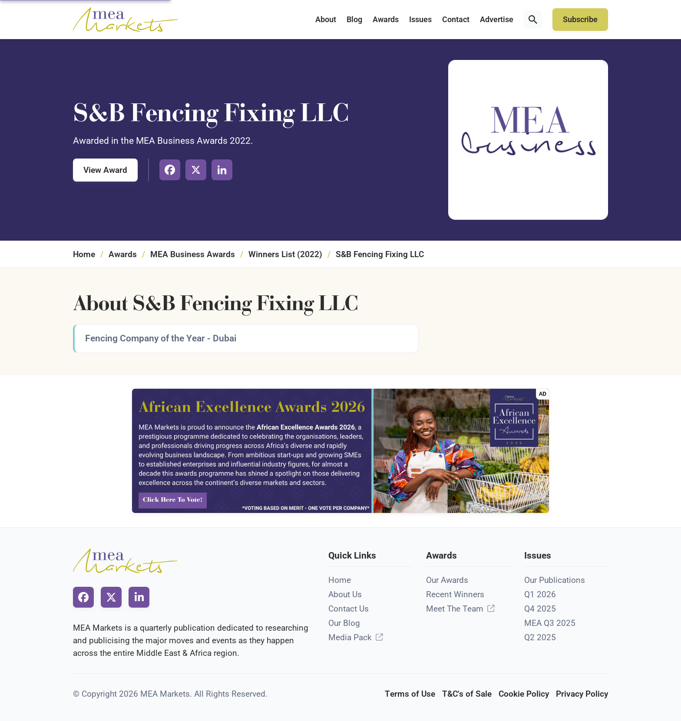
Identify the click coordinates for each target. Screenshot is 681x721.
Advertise (496, 19)
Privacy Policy (582, 694)
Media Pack (350, 637)
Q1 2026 (540, 594)
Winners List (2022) (285, 254)
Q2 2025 (540, 637)
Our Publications (554, 580)
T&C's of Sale (467, 694)
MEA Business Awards (192, 254)
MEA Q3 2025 (549, 623)
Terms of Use (410, 694)
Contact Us (348, 609)
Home (84, 254)
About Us (345, 594)
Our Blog (344, 623)
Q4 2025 (540, 609)
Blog (354, 19)
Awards (386, 19)
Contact (455, 19)
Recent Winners (455, 594)
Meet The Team (454, 609)
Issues (420, 19)
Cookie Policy (524, 694)
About (325, 19)
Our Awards (447, 580)
